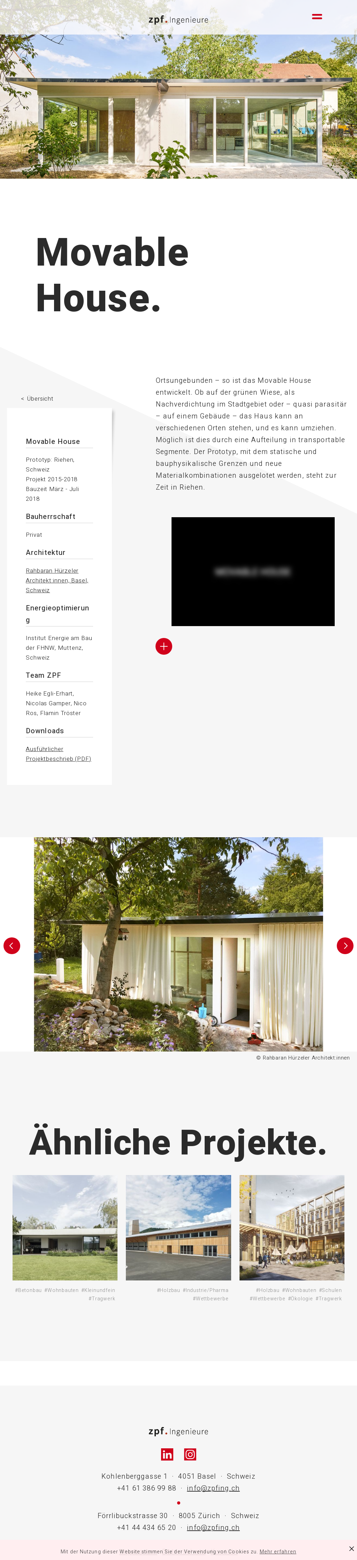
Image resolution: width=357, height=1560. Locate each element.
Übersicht (40, 398)
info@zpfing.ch (213, 1488)
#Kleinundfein (98, 1290)
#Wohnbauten (61, 1290)
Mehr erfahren (278, 1551)
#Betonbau (28, 1290)
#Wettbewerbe (211, 1298)
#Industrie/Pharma (206, 1290)
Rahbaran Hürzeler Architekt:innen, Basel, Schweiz (57, 580)
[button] (11, 949)
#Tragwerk (102, 1298)
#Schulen (330, 1290)
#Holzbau (168, 1290)
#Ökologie (300, 1298)
